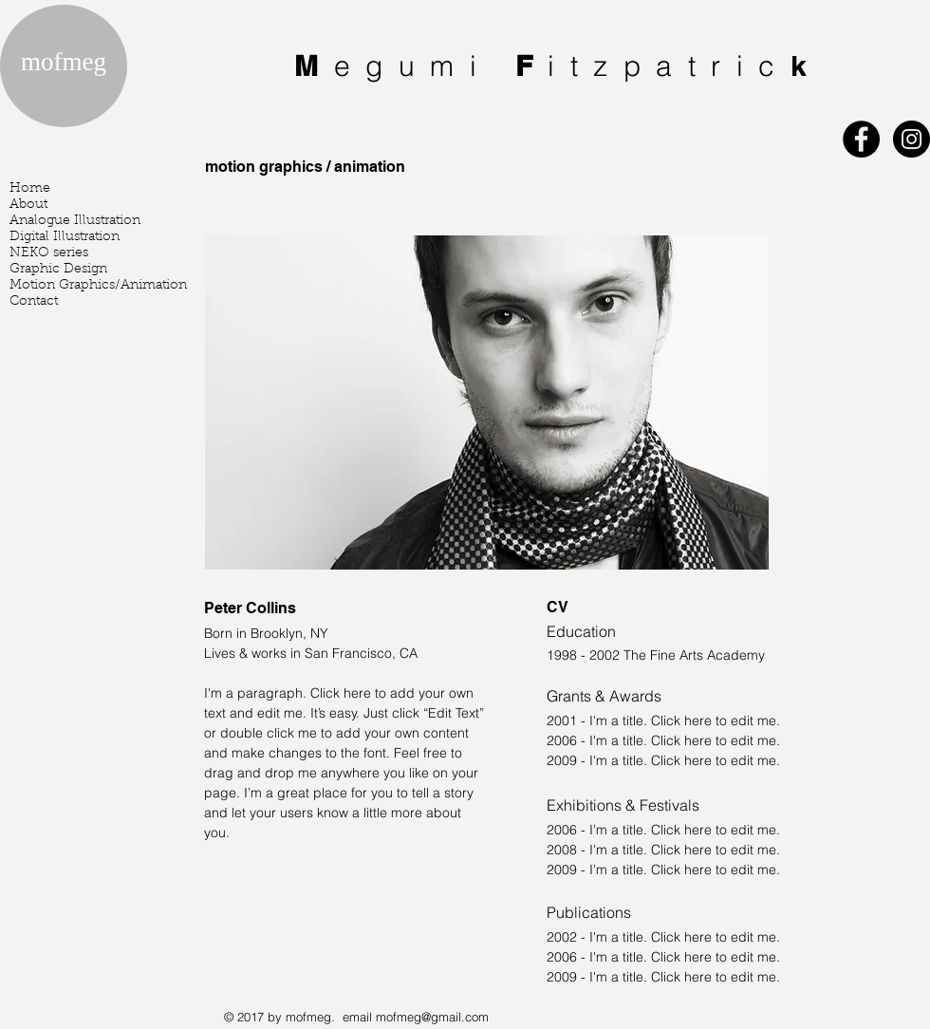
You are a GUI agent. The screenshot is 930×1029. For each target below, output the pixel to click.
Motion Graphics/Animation (98, 285)
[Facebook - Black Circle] (861, 139)
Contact (33, 302)
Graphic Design (58, 269)
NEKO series (48, 253)
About (28, 205)
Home (29, 189)
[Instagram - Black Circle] (911, 139)
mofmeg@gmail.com (432, 1016)
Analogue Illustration (74, 221)
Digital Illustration (64, 237)
